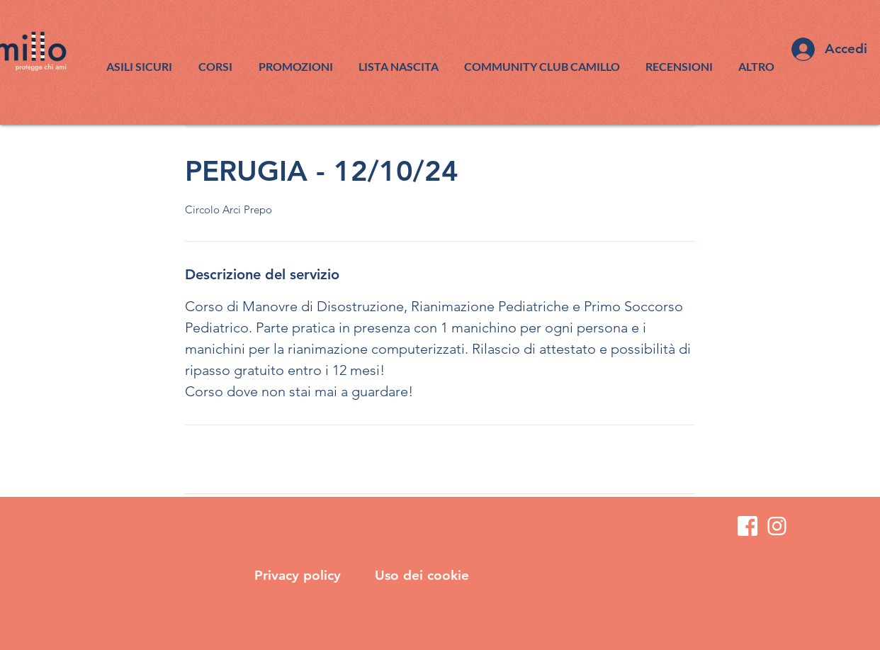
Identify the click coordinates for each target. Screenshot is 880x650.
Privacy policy (299, 575)
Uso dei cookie (422, 575)
